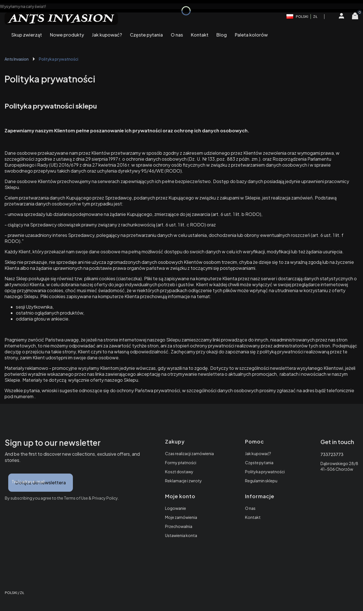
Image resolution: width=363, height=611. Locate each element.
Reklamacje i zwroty (183, 480)
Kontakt (253, 517)
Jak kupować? (258, 453)
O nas (250, 508)
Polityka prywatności (265, 471)
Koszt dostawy (179, 471)
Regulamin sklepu (261, 480)
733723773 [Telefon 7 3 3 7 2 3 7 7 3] (331, 454)
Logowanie (175, 508)
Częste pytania (259, 462)
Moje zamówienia (181, 517)
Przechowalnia (178, 526)
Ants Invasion (17, 58)
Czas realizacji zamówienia (189, 453)
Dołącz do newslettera (40, 482)
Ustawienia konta (181, 535)
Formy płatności (180, 462)
